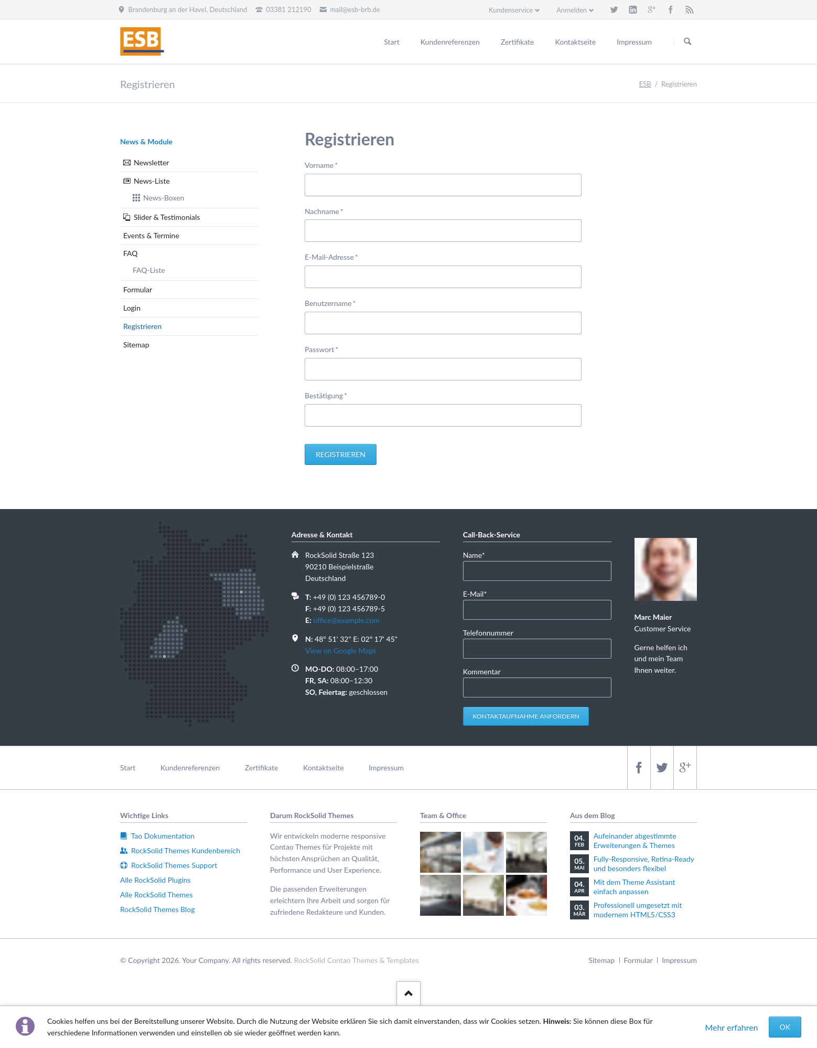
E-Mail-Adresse (331, 256)
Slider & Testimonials (167, 217)
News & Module (146, 141)
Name (479, 554)
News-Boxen (163, 197)
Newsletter (151, 162)
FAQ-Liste (149, 270)
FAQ (130, 253)
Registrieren (341, 454)
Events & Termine (151, 235)
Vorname (321, 165)
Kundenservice (511, 10)
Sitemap (136, 344)
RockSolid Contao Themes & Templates (356, 960)
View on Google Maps (340, 650)
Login (132, 307)
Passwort (321, 349)
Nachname (324, 211)
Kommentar (482, 671)
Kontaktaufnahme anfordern (525, 716)
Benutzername (330, 303)
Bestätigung (326, 395)
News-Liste (152, 180)
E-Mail (479, 593)
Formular (137, 289)
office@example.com (346, 620)
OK (785, 1026)
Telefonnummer (488, 632)
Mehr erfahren (731, 1027)
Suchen (687, 41)
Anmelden (571, 10)
